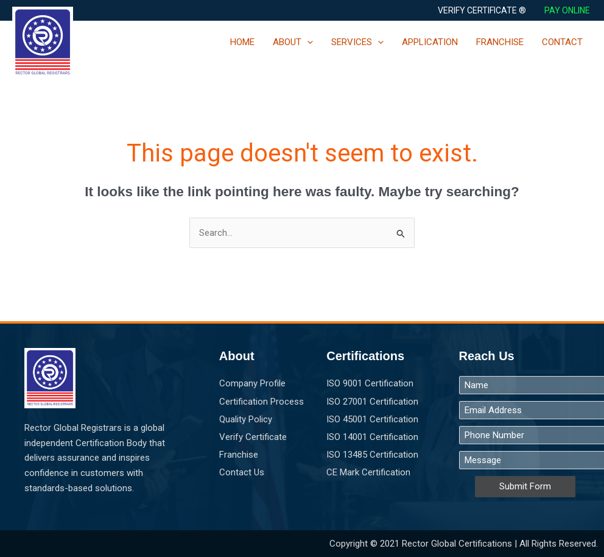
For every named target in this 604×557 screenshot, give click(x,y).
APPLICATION (430, 42)
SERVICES (357, 42)
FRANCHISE (500, 42)
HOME (242, 42)
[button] (482, 10)
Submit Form (525, 486)
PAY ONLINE (568, 10)
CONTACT (562, 42)
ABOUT (293, 42)
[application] (307, 42)
